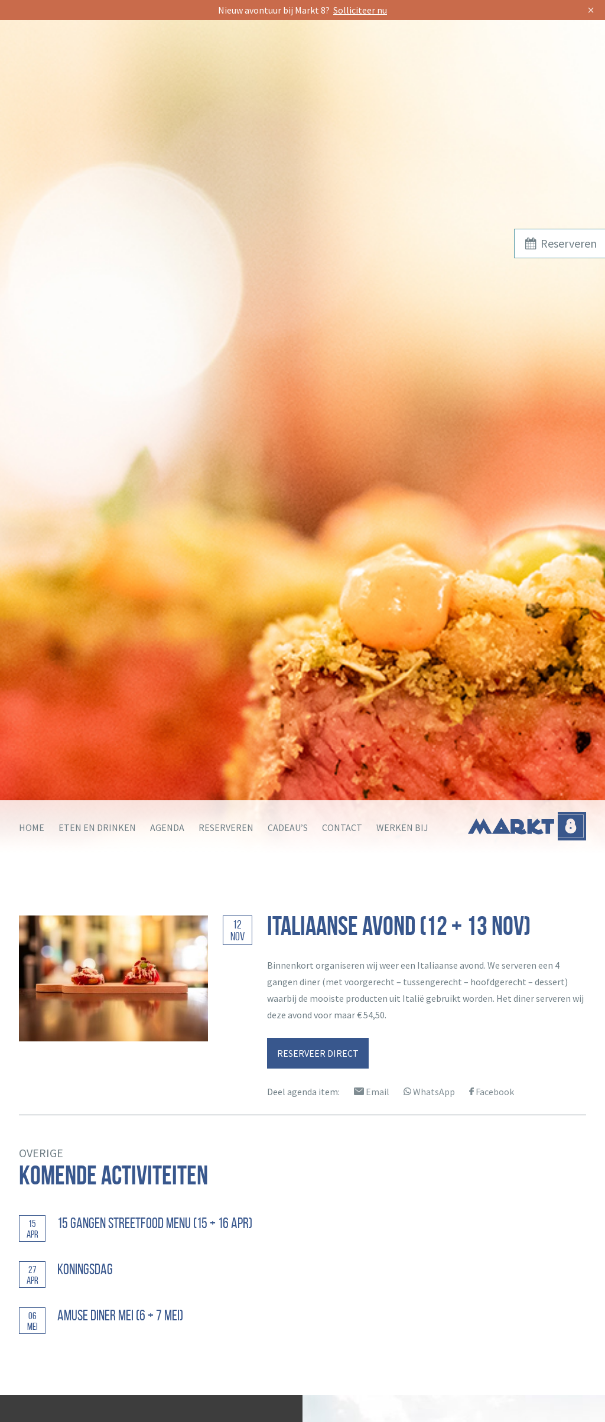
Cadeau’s (288, 827)
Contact (342, 827)
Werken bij (402, 827)
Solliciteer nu (360, 10)
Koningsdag (85, 1269)
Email (371, 1092)
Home (31, 827)
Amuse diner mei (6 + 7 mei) (120, 1315)
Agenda (167, 827)
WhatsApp (429, 1092)
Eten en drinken (97, 827)
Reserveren (226, 827)
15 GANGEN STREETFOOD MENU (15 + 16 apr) (154, 1223)
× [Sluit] (590, 9)
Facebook (491, 1092)
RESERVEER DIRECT (318, 1053)
